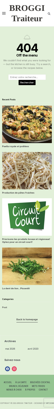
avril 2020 (33, 348)
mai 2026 (10, 348)
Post (4, 307)
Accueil (8, 382)
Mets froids (38, 386)
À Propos (30, 389)
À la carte (20, 382)
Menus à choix (14, 389)
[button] (4, 13)
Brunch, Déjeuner (18, 386)
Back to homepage (27, 319)
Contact (43, 389)
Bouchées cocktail (40, 382)
